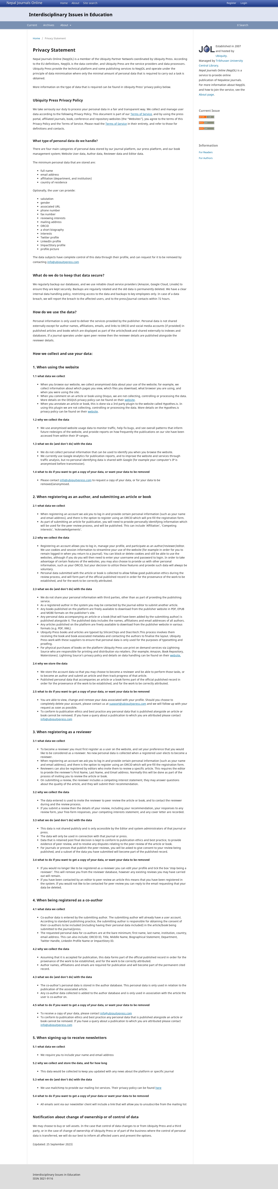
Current (32, 25)
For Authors (206, 158)
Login (244, 3)
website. (175, 655)
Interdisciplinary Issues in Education (71, 14)
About (75, 3)
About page (206, 94)
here (158, 1088)
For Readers (206, 152)
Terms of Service (141, 114)
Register (231, 3)
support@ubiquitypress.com (127, 704)
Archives (48, 25)
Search (242, 25)
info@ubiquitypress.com (63, 262)
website (130, 400)
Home (64, 3)
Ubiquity (221, 56)
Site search (90, 3)
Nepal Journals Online (24, 2)
